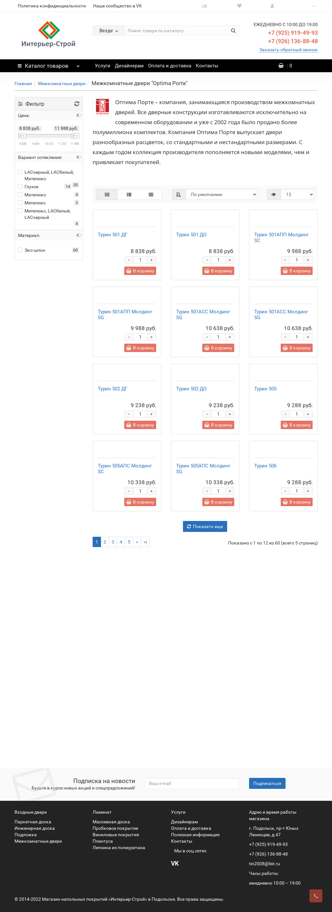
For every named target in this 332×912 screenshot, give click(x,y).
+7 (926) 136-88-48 (293, 41)
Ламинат (102, 812)
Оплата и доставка (169, 66)
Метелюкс (32, 202)
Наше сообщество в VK (117, 5)
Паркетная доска (33, 821)
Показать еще (205, 734)
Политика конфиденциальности (52, 5)
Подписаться (267, 783)
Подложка (26, 834)
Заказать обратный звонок (288, 49)
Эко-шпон (31, 250)
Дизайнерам (129, 66)
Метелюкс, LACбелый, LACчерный (44, 214)
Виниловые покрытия (116, 834)
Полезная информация (195, 834)
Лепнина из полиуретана (119, 847)
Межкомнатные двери (62, 83)
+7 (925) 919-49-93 (293, 32)
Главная (23, 83)
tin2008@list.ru (264, 863)
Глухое (28, 186)
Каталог (49, 64)
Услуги (102, 66)
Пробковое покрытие (115, 828)
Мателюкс (32, 194)
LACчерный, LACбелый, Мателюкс (46, 175)
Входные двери (31, 812)
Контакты (207, 66)
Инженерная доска (35, 828)
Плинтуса (103, 841)
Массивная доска (111, 821)
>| (145, 749)
